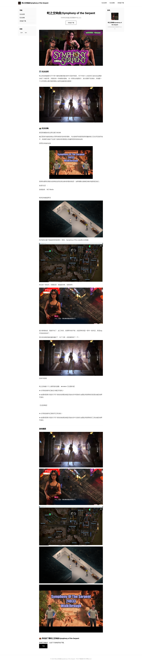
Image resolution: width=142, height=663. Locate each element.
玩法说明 (104, 3)
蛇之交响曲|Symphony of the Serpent (33, 3)
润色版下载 (121, 3)
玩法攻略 (112, 3)
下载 (43, 646)
